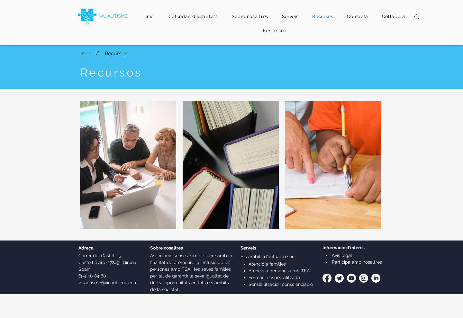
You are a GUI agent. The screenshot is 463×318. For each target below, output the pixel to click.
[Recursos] (124, 53)
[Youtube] (351, 278)
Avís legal (341, 255)
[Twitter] (339, 278)
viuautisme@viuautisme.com (108, 282)
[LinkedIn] (375, 278)
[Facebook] (326, 278)
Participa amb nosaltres (356, 262)
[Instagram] (363, 278)
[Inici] (85, 53)
